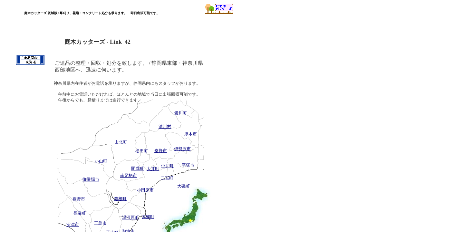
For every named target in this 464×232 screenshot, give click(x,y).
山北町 (120, 142)
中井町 (167, 165)
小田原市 (145, 190)
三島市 (100, 223)
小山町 (101, 161)
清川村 (165, 126)
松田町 (141, 151)
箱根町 (120, 198)
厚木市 (190, 133)
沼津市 (72, 224)
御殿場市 (90, 179)
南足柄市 (128, 175)
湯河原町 (130, 217)
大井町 (153, 168)
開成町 (137, 168)
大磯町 (183, 186)
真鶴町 (148, 216)
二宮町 (167, 178)
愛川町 (180, 113)
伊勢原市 (182, 148)
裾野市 (78, 199)
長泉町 (79, 213)
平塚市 (188, 165)
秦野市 (160, 150)
